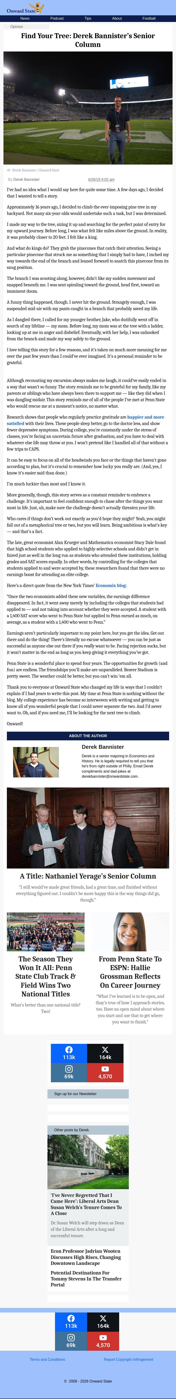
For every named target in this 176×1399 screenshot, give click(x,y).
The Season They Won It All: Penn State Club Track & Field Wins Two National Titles (46, 977)
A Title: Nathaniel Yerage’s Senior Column (88, 876)
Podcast (57, 18)
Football (149, 18)
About (117, 18)
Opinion (16, 27)
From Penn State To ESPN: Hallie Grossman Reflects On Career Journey (130, 972)
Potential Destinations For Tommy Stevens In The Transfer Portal (86, 1279)
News (25, 18)
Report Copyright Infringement (128, 1359)
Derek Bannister (26, 179)
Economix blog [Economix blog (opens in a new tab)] (111, 585)
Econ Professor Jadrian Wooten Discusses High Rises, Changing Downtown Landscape (86, 1257)
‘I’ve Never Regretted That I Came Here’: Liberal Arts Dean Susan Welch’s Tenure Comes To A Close (86, 1204)
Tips (88, 18)
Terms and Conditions (47, 1359)
